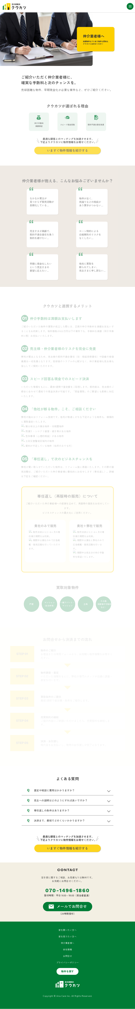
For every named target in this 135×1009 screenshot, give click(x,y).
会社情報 (67, 949)
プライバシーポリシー (67, 962)
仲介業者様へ (67, 943)
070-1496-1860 (67, 891)
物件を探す (67, 971)
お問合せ (67, 956)
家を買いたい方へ (67, 930)
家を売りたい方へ (67, 936)
